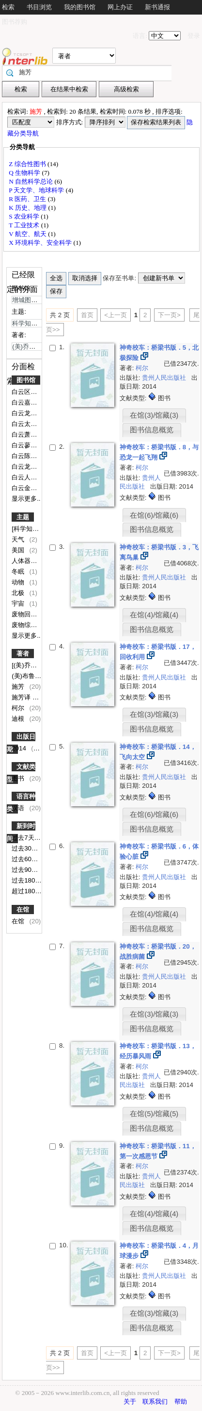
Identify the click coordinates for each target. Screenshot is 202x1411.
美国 (19, 550)
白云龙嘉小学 (31, 466)
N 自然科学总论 (31, 181)
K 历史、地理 (28, 207)
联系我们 (155, 1401)
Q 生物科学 (25, 172)
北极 (19, 592)
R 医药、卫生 (28, 199)
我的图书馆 (79, 7)
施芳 (19, 686)
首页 (87, 315)
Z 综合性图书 (28, 164)
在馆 (22, 909)
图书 (19, 778)
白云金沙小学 (31, 488)
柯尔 (19, 708)
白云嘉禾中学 (31, 402)
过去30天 (26, 848)
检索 (8, 7)
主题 (22, 517)
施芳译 (22, 697)
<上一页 (115, 315)
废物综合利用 (31, 625)
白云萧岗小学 (31, 434)
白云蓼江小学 (31, 445)
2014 (20, 748)
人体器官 (25, 560)
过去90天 (26, 869)
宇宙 (19, 603)
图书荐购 (14, 21)
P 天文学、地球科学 (37, 190)
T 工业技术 (25, 225)
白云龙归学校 (31, 413)
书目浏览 (39, 7)
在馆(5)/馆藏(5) (154, 1114)
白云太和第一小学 (38, 423)
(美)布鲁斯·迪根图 (37, 676)
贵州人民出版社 (165, 377)
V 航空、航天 (28, 234)
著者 (22, 653)
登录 (193, 35)
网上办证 (120, 7)
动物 (19, 582)
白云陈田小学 (31, 455)
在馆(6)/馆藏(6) (154, 515)
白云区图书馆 (31, 391)
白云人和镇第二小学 (41, 477)
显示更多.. (26, 498)
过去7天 (24, 837)
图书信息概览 (151, 430)
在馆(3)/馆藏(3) (154, 415)
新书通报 (157, 7)
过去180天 (27, 880)
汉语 (19, 808)
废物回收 (25, 614)
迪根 (19, 718)
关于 (130, 1401)
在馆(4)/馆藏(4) (154, 615)
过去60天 (26, 859)
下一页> (169, 315)
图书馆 (25, 380)
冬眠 (19, 571)
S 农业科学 (25, 216)
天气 (19, 539)
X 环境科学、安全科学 (41, 242)
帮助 (180, 1401)
